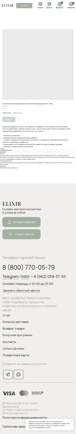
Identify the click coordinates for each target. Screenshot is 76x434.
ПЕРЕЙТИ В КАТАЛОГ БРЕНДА (8, 168)
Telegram (10, 276)
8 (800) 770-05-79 (28, 267)
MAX (25, 276)
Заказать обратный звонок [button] (21, 290)
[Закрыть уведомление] (72, 420)
